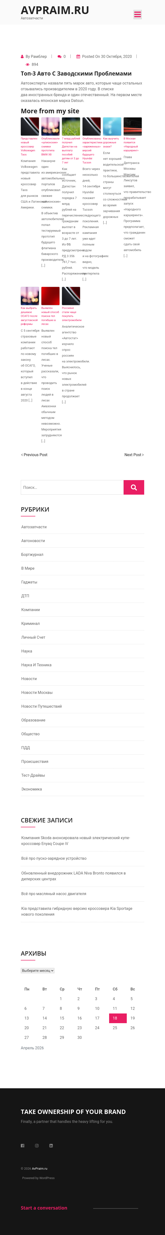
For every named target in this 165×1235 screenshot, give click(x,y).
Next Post (134, 455)
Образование (33, 720)
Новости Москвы (37, 692)
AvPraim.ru (55, 9)
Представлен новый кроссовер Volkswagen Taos (29, 146)
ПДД (25, 747)
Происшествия (34, 761)
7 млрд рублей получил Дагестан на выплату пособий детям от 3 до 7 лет (71, 150)
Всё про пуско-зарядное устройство (54, 858)
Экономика (31, 789)
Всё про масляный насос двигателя (53, 893)
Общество (30, 734)
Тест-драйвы (33, 775)
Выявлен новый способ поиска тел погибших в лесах (50, 316)
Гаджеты (29, 582)
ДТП (25, 596)
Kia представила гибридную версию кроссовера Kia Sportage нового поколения (76, 911)
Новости (29, 678)
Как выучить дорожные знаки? (111, 142)
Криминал (30, 623)
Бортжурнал (32, 554)
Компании (30, 609)
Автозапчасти (34, 527)
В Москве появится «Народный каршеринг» (131, 144)
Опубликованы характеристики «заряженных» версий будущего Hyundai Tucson (91, 150)
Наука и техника (36, 665)
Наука (26, 651)
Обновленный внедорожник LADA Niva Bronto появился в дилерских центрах (73, 876)
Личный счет (33, 637)
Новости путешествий (41, 706)
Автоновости (33, 540)
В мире (28, 568)
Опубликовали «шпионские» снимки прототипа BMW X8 (50, 146)
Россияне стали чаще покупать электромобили (71, 314)
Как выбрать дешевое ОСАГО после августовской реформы (29, 316)
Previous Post (34, 455)
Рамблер (39, 56)
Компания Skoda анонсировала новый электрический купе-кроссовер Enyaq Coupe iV (75, 841)
